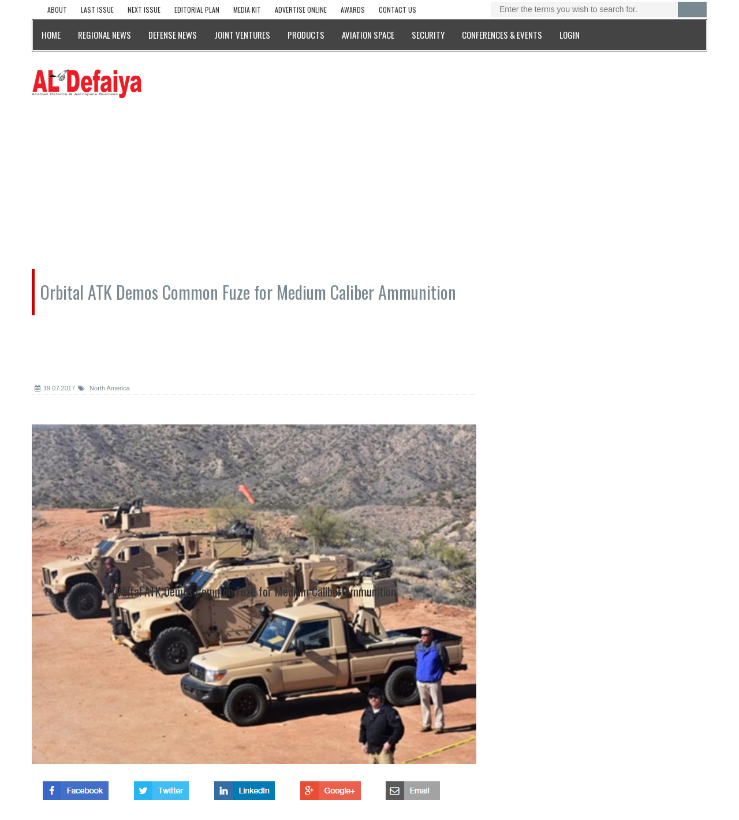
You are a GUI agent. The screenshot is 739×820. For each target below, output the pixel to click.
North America (104, 388)
